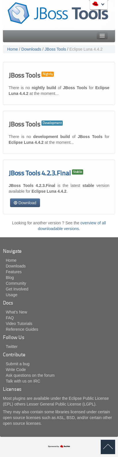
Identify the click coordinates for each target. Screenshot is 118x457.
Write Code (16, 369)
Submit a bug (18, 364)
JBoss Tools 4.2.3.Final (40, 174)
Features (14, 271)
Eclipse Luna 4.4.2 (85, 49)
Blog (10, 277)
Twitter (12, 346)
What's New (16, 312)
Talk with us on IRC (23, 381)
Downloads (31, 49)
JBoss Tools (55, 49)
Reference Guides (22, 329)
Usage (11, 294)
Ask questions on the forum (30, 375)
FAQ (10, 317)
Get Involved (17, 289)
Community (16, 283)
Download (25, 202)
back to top (108, 447)
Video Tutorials (19, 323)
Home (12, 49)
